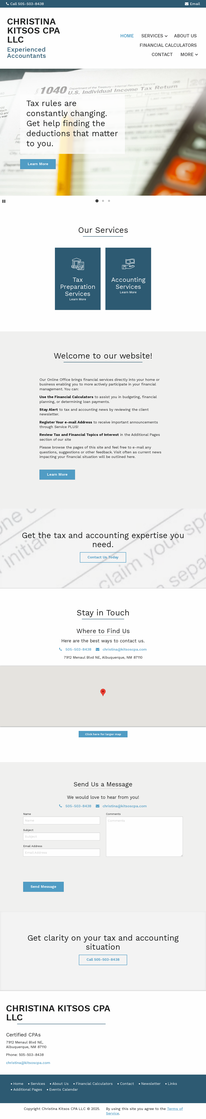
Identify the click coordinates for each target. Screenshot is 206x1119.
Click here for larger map (103, 734)
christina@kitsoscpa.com (121, 649)
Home (127, 36)
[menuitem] (127, 35)
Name (27, 813)
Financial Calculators (168, 45)
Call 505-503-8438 (25, 4)
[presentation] (53, 870)
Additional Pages (27, 1089)
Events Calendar (63, 1089)
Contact (162, 54)
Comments (113, 813)
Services (152, 36)
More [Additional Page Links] (187, 54)
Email (192, 4)
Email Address (32, 846)
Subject (28, 830)
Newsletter (151, 1083)
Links (172, 1083)
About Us (185, 36)
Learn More (57, 474)
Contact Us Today (103, 557)
